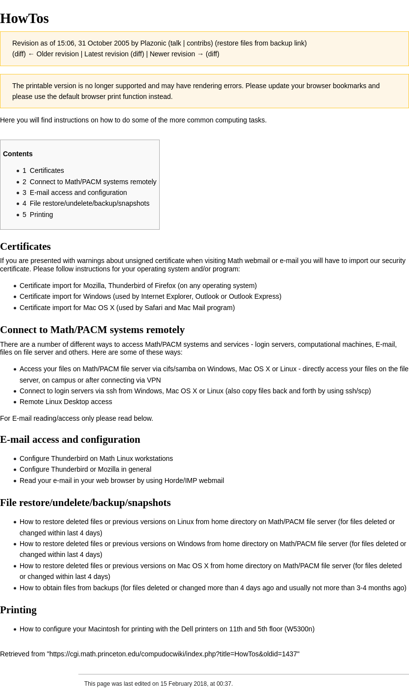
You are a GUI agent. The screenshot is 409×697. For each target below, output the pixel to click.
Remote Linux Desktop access (66, 402)
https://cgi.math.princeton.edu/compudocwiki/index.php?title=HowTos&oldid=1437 (173, 654)
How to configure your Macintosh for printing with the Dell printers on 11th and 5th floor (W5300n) (167, 629)
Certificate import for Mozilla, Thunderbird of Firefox (98, 285)
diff (19, 54)
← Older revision (53, 54)
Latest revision (106, 54)
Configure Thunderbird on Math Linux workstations (96, 458)
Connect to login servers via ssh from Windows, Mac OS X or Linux (121, 391)
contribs (199, 43)
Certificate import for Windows (65, 296)
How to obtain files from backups (69, 588)
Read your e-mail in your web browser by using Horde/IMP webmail (122, 480)
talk (175, 43)
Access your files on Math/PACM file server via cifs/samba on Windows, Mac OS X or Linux (158, 369)
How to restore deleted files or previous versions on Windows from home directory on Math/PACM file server (184, 544)
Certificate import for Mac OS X (67, 308)
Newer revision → (177, 54)
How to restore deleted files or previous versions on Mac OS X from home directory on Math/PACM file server (185, 566)
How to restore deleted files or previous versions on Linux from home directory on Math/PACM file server (178, 522)
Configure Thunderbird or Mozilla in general (85, 469)
